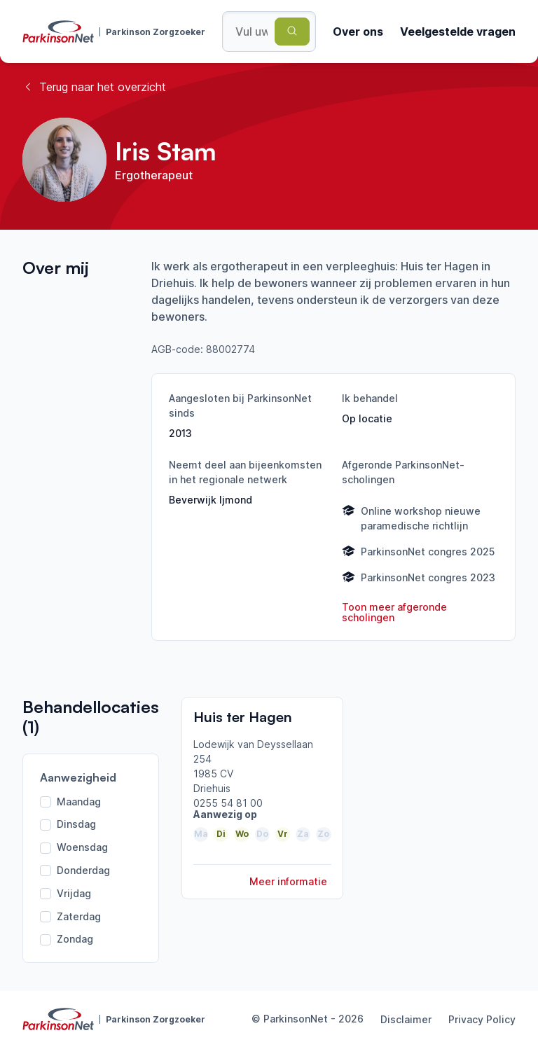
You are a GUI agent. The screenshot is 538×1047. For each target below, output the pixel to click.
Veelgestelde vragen (458, 32)
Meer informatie (288, 881)
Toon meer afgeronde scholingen (394, 612)
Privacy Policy (482, 1019)
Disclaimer (406, 1019)
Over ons (358, 32)
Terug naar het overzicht (94, 87)
